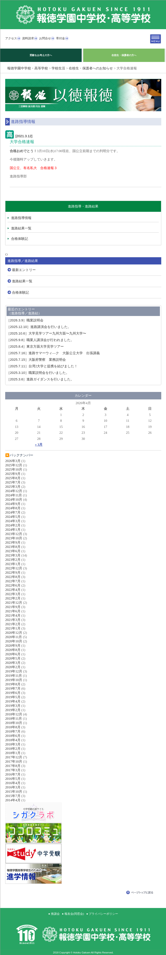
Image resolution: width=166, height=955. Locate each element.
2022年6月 (13, 585)
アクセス (11, 38)
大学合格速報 (22, 141)
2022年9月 (13, 572)
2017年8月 (13, 766)
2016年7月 (13, 774)
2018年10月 (13, 723)
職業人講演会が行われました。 (40, 340)
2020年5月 (13, 658)
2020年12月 (13, 632)
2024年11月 (13, 495)
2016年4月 (13, 783)
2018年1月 (13, 753)
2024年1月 (13, 529)
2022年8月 (13, 577)
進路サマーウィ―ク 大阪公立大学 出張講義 (53, 353)
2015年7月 (13, 796)
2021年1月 (13, 628)
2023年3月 (13, 555)
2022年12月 (13, 568)
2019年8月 (13, 684)
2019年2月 (13, 710)
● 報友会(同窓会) (73, 913)
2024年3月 (13, 521)
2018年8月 (13, 727)
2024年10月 (13, 499)
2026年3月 (13, 461)
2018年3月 (13, 744)
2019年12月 (13, 671)
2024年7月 (13, 512)
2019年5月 (13, 697)
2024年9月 (13, 504)
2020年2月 (13, 667)
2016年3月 (13, 787)
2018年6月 (13, 736)
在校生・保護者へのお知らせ (91, 68)
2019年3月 (13, 705)
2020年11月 (13, 637)
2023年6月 (13, 551)
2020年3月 (13, 663)
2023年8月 (13, 547)
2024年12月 (13, 491)
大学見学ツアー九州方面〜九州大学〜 (46, 333)
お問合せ (45, 38)
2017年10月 (13, 761)
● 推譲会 (54, 913)
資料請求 (28, 38)
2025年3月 (13, 486)
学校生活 (58, 68)
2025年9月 (13, 474)
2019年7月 (13, 688)
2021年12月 (13, 602)
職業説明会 (25, 320)
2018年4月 (13, 740)
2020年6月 (13, 654)
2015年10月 (13, 791)
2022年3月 (13, 594)
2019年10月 (13, 680)
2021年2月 (13, 624)
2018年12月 (13, 714)
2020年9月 (13, 645)
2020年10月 (13, 641)
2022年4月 (13, 590)
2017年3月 (13, 770)
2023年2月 (13, 559)
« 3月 (39, 444)
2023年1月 (13, 564)
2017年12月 (13, 757)
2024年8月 (13, 508)
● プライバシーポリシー (102, 913)
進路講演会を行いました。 (39, 327)
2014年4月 (13, 800)
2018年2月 (13, 748)
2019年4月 (13, 701)
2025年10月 (13, 469)
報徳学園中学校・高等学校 (27, 68)
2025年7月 (13, 482)
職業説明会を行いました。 (38, 373)
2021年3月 (13, 620)
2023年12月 (13, 534)
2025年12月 (13, 465)
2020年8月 (13, 650)
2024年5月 (13, 517)
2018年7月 (13, 731)
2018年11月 (13, 718)
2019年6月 (13, 693)
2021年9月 (13, 607)
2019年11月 (13, 675)
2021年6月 (13, 611)
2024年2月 (13, 525)
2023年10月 (13, 538)
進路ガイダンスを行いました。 (40, 379)
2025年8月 (13, 478)
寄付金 (60, 38)
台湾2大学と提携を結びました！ (42, 366)
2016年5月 (13, 779)
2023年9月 (13, 542)
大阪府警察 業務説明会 (36, 359)
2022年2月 (13, 598)
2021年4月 (13, 615)
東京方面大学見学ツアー (35, 346)
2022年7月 (13, 581)
